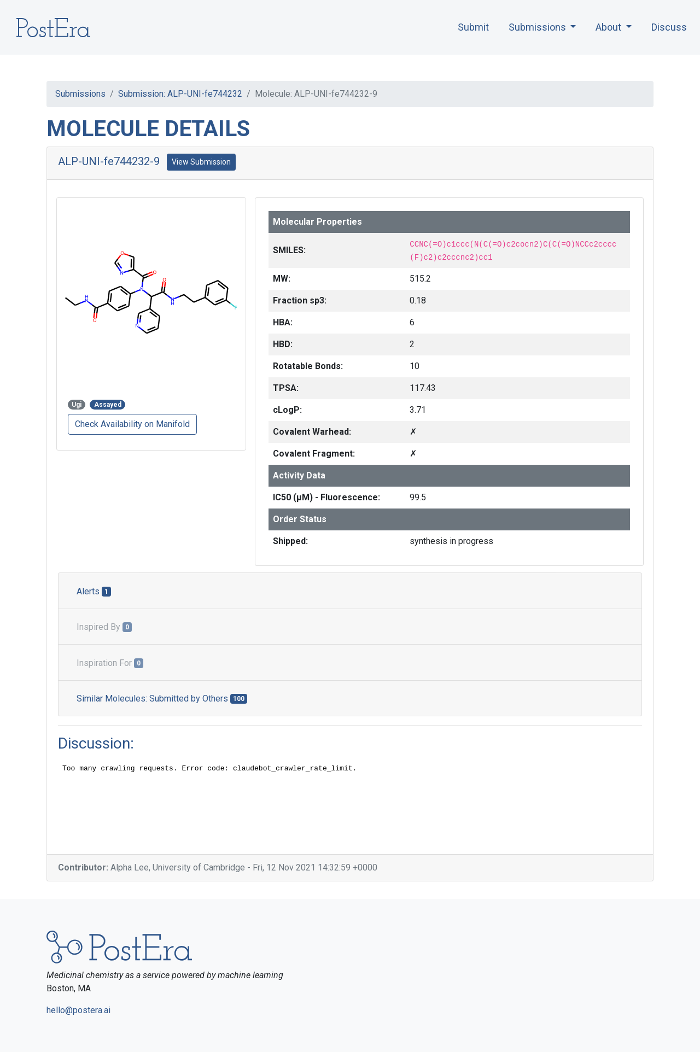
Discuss (669, 27)
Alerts (94, 591)
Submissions (80, 94)
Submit (473, 27)
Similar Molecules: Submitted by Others (162, 698)
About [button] (609, 27)
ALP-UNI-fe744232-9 (109, 161)
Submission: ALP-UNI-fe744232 (180, 94)
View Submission (201, 161)
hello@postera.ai (78, 1010)
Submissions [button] (538, 27)
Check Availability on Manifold (132, 424)
